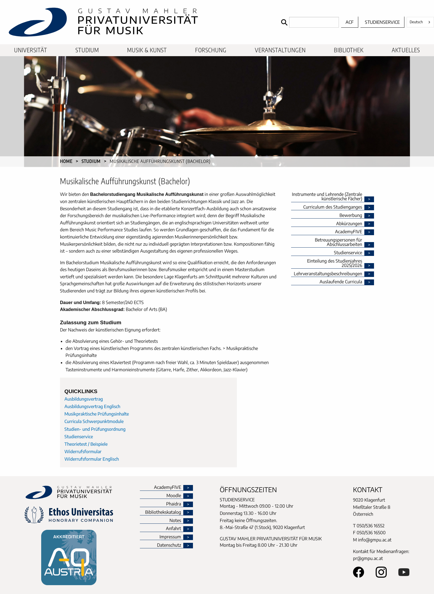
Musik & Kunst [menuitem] (147, 50)
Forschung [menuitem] (210, 50)
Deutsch (416, 22)
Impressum (170, 537)
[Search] (308, 22)
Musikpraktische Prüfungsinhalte (96, 414)
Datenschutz (169, 545)
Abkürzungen (349, 223)
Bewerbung (350, 215)
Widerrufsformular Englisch (91, 459)
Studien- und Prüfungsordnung (95, 429)
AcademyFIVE (348, 231)
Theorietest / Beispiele (86, 444)
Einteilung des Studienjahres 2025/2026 (334, 263)
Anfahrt (173, 528)
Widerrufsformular (82, 451)
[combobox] (420, 22)
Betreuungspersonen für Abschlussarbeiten (338, 242)
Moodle (173, 495)
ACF (350, 22)
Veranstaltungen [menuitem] (280, 50)
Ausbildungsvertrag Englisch (92, 406)
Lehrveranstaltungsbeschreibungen (328, 273)
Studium (91, 161)
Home (66, 161)
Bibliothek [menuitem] (349, 50)
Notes (175, 520)
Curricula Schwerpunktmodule (94, 421)
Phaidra (173, 504)
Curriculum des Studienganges (332, 207)
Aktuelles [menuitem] (406, 50)
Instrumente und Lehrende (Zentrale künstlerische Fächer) (327, 196)
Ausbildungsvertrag (83, 399)
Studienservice (382, 22)
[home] (139, 22)
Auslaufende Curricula (341, 281)
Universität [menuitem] (30, 50)
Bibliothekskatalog (163, 512)
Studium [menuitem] (87, 50)
